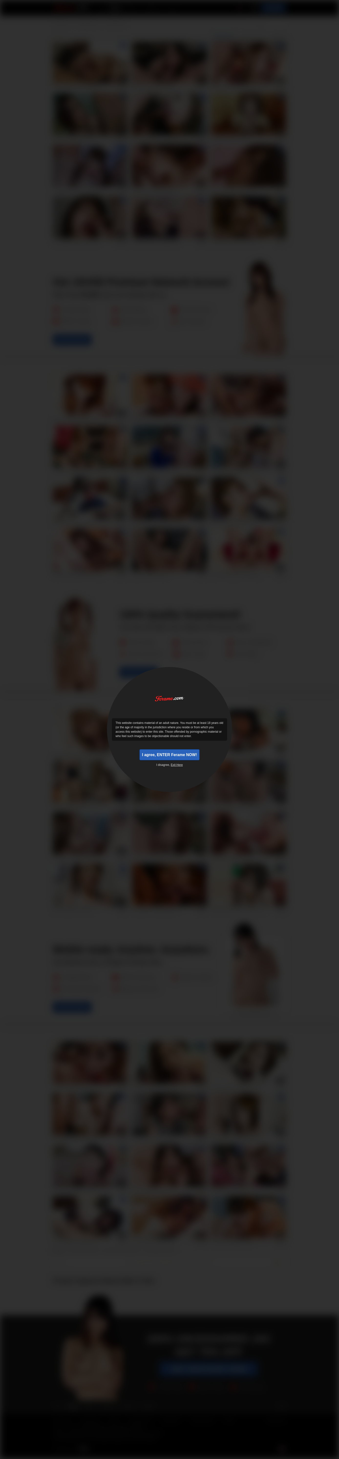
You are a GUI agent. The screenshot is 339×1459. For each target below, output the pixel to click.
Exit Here (177, 766)
